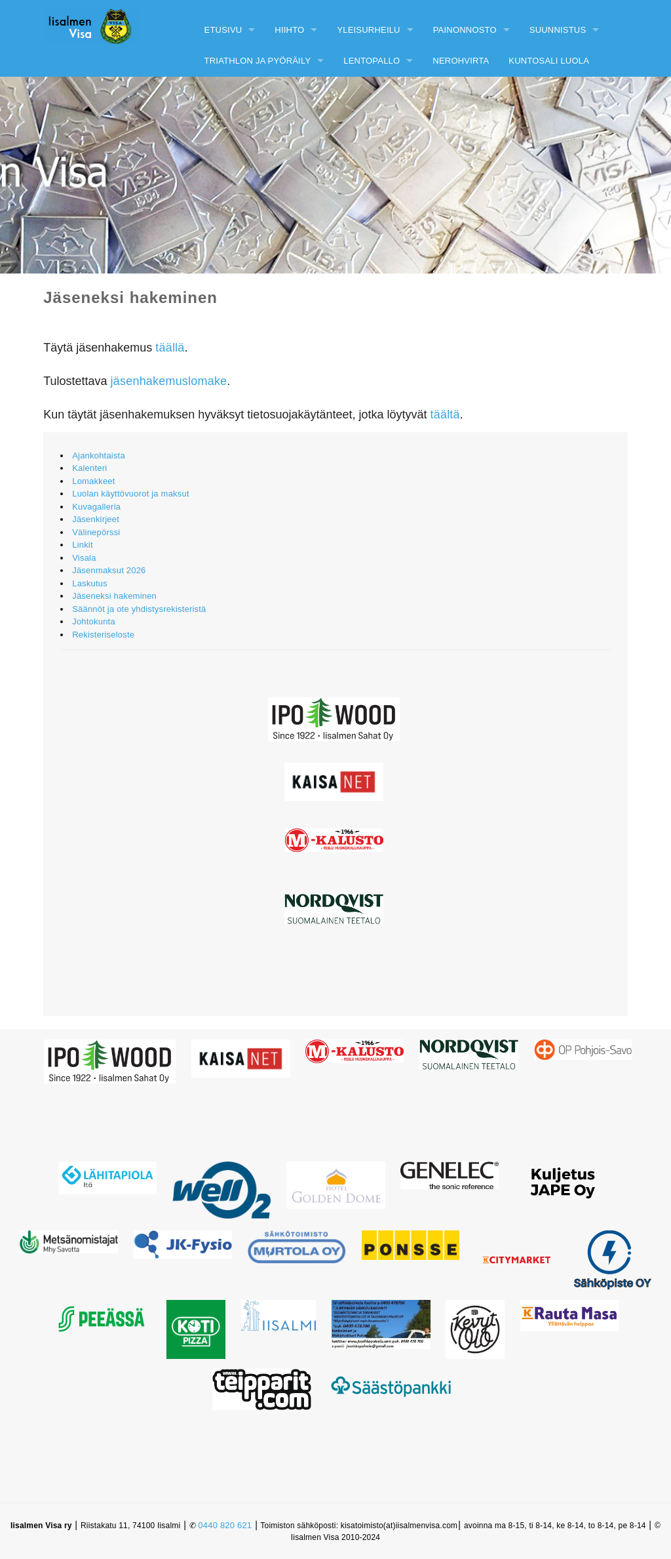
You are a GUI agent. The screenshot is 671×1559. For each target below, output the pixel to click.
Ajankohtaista (98, 455)
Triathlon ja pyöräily (257, 61)
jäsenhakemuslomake (169, 381)
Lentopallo (371, 61)
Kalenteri (89, 468)
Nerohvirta (460, 61)
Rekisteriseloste (103, 634)
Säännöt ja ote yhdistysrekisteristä (139, 609)
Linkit (82, 545)
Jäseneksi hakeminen (114, 596)
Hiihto (289, 30)
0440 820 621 (225, 1525)
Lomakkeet (93, 481)
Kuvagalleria (96, 507)
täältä (445, 414)
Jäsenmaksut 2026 (108, 570)
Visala (84, 558)
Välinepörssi (96, 532)
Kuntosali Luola (548, 61)
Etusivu (223, 30)
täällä (169, 347)
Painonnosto (465, 30)
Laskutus (89, 583)
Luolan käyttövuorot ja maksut (130, 493)
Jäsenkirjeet (95, 519)
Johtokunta (93, 621)
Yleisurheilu (368, 30)
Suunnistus (557, 30)
